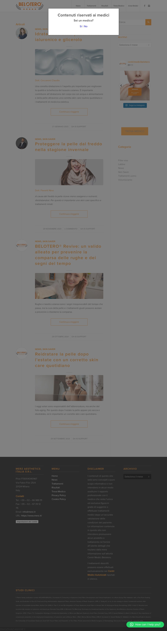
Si (81, 26)
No (85, 26)
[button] (145, 624)
